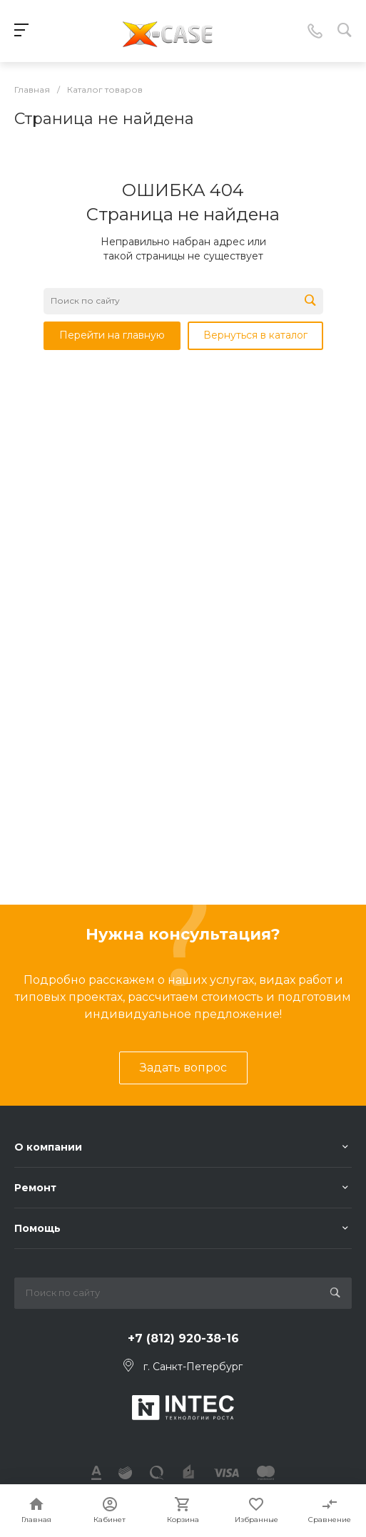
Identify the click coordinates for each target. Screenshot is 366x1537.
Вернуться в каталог (255, 335)
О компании (48, 1147)
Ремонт (35, 1187)
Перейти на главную (112, 335)
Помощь (37, 1228)
